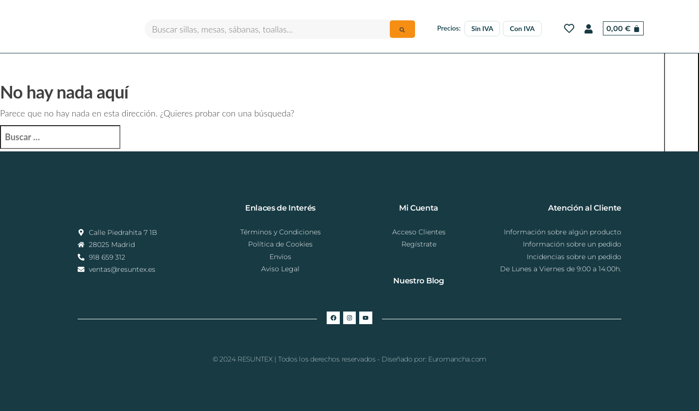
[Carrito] (623, 28)
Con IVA (522, 28)
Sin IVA (482, 28)
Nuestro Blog (418, 280)
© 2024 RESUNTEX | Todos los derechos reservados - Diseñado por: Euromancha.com (349, 359)
